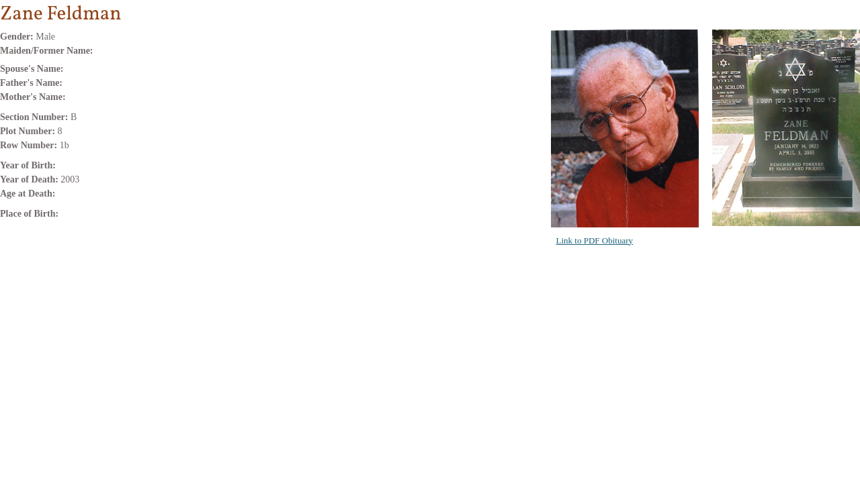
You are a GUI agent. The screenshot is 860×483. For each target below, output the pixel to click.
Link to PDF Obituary (594, 240)
